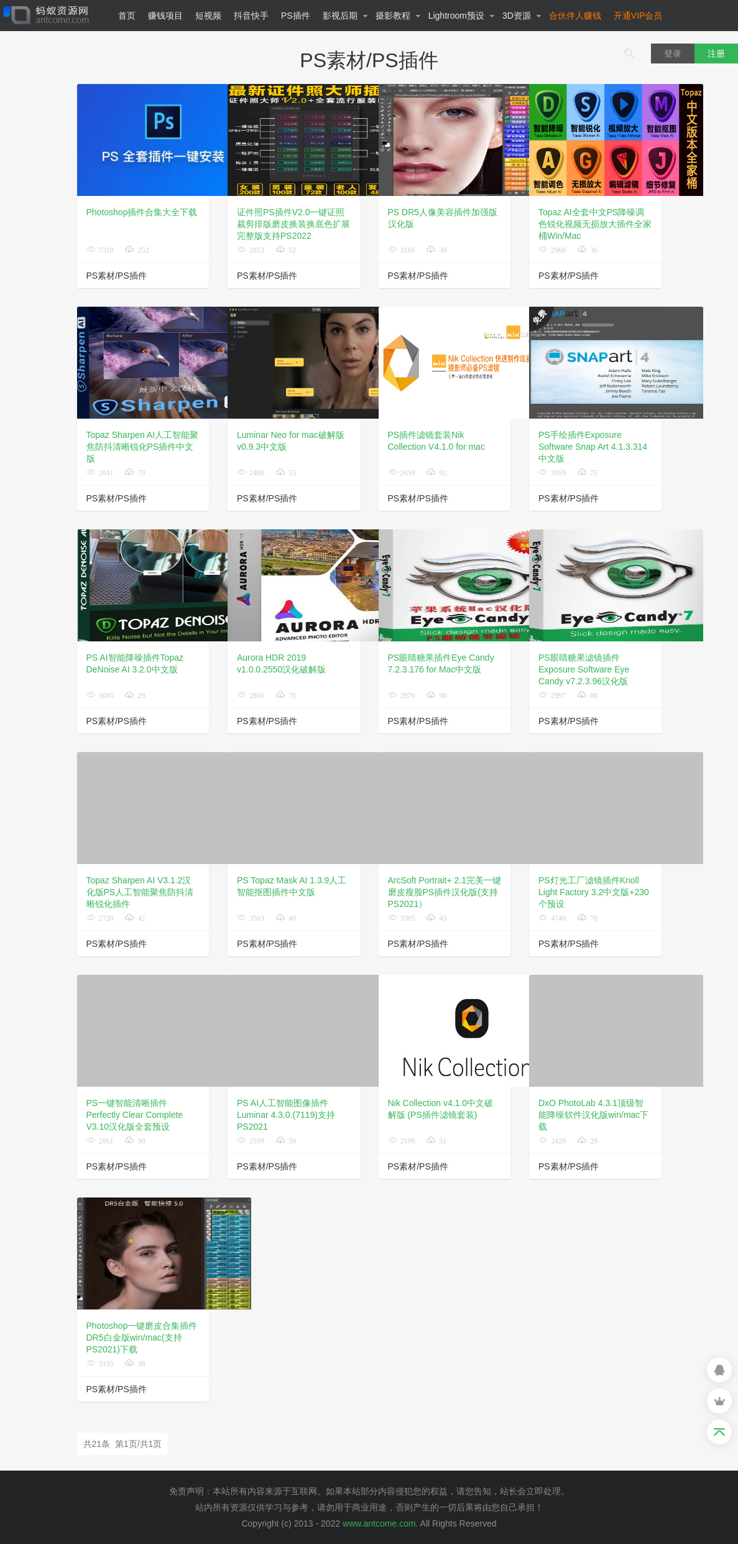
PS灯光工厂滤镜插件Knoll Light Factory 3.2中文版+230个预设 (593, 892)
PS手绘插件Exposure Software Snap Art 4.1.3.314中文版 (592, 446)
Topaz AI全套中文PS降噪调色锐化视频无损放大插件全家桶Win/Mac (595, 224)
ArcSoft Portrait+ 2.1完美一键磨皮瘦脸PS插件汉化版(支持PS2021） (444, 892)
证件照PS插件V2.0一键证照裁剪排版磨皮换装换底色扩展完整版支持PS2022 (293, 224)
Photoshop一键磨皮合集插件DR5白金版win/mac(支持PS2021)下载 (142, 1337)
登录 (672, 53)
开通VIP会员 (638, 16)
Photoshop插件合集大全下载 (142, 212)
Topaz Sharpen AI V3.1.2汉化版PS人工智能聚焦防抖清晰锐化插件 (140, 892)
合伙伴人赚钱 (575, 16)
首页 (127, 16)
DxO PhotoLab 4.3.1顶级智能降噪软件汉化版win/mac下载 (593, 1115)
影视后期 (345, 16)
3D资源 (522, 16)
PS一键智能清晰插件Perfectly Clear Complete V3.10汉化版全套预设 (134, 1115)
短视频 (208, 16)
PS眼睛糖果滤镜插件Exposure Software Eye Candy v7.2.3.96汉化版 (583, 669)
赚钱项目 (165, 16)
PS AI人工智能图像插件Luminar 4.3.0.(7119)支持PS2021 (286, 1115)
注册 (716, 53)
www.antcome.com (379, 1523)
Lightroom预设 (461, 16)
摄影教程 (398, 16)
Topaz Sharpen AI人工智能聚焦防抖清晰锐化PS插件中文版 (142, 446)
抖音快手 (251, 16)
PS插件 (295, 16)
